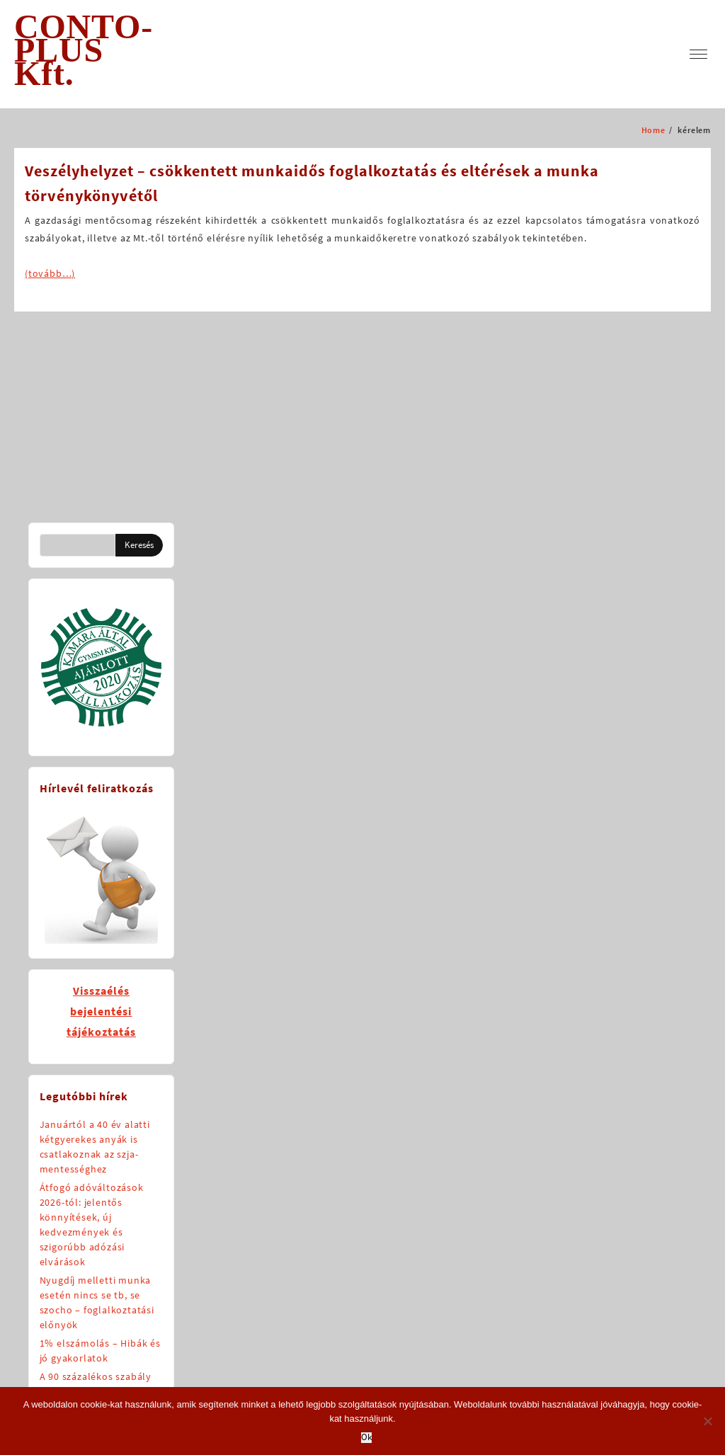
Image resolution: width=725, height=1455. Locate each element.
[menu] (698, 54)
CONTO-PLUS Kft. (83, 50)
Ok (366, 1437)
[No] (707, 1421)
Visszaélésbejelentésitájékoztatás (101, 1011)
